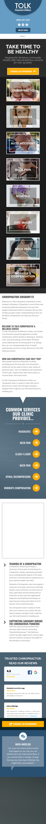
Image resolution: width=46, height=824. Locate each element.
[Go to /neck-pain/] (21, 442)
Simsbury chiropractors (11, 316)
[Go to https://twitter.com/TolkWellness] (23, 25)
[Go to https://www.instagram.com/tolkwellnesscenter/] (26, 25)
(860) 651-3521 (23, 20)
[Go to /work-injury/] (21, 488)
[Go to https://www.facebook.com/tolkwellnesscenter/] (19, 25)
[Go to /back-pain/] (21, 465)
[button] (23, 689)
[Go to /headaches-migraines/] (21, 431)
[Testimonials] (23, 716)
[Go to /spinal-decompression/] (21, 476)
